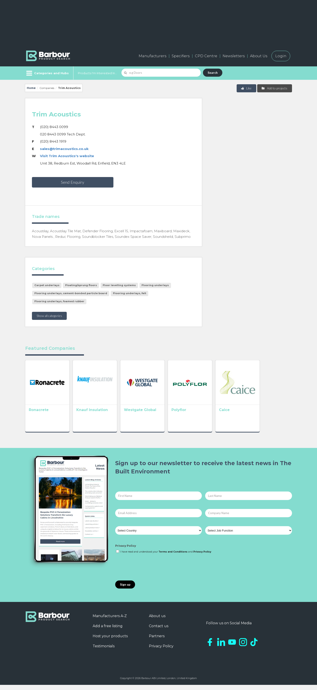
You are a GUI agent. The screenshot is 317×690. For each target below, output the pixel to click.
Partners (157, 641)
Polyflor (198, 416)
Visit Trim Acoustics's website (67, 156)
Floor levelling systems (119, 285)
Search (213, 72)
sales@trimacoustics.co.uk (64, 149)
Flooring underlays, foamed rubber (59, 301)
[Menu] (47, 73)
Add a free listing (108, 631)
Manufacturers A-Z (110, 621)
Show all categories (49, 316)
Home (31, 88)
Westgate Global (153, 416)
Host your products (110, 641)
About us (157, 621)
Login (280, 56)
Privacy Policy (125, 551)
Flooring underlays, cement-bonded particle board (70, 293)
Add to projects (274, 88)
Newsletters (234, 56)
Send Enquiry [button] (72, 182)
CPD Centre (206, 56)
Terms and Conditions (173, 556)
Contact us (158, 631)
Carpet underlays (46, 285)
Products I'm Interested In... (97, 73)
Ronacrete (39, 416)
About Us (258, 56)
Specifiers (181, 56)
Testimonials (104, 651)
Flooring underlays (155, 285)
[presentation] (149, 572)
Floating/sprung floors (81, 285)
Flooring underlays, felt (129, 293)
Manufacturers (152, 56)
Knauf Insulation (98, 416)
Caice (250, 416)
